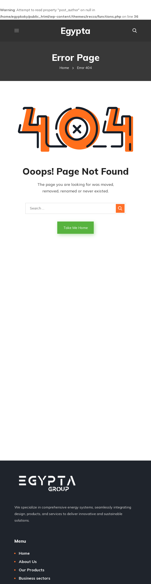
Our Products (31, 569)
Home (64, 67)
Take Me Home (75, 227)
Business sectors (34, 578)
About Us (28, 561)
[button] (134, 31)
